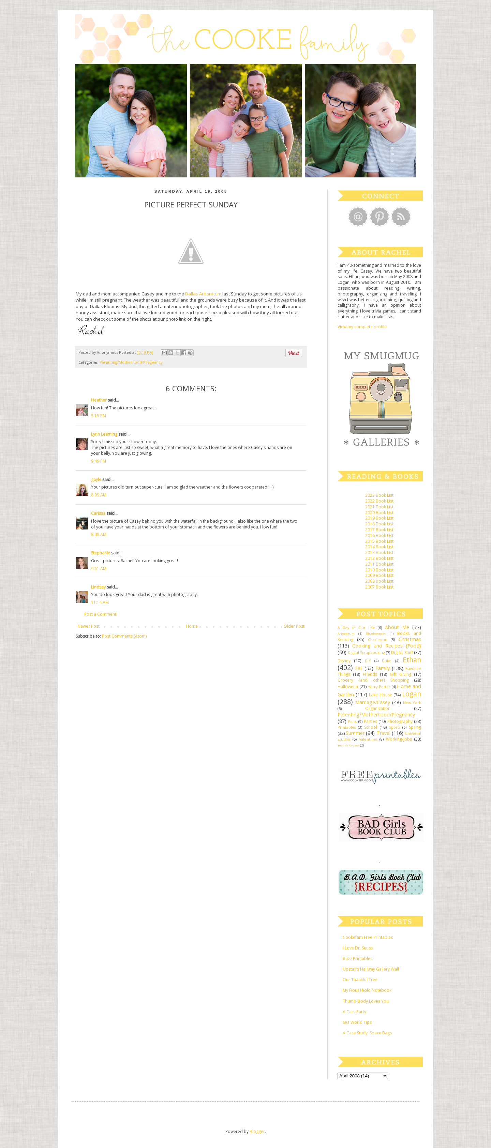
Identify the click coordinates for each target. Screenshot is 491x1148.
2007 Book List (379, 587)
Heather (99, 400)
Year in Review (348, 745)
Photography (400, 721)
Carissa (98, 513)
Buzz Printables (357, 958)
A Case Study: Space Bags (367, 1033)
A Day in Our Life (356, 627)
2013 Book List (379, 552)
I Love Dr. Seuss (358, 948)
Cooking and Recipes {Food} (386, 645)
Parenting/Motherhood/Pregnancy (131, 362)
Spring (415, 727)
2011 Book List (379, 564)
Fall (358, 668)
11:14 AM (100, 602)
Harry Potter (379, 686)
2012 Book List (379, 558)
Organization (377, 708)
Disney (344, 661)
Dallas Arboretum (203, 294)
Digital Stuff (402, 652)
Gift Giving (400, 674)
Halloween (348, 686)
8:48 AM (98, 534)
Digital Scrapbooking (366, 652)
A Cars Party (354, 1012)
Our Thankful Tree (360, 980)
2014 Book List (379, 547)
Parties (370, 721)
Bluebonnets (376, 633)
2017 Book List (379, 530)
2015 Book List (379, 541)
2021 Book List (379, 507)
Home (192, 626)
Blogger (257, 1131)
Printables (347, 727)
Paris (352, 721)
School (370, 727)
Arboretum (346, 633)
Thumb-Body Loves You (366, 1001)
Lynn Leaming (104, 434)
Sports (394, 727)
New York (412, 702)
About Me (397, 627)
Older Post (294, 626)
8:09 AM (98, 495)
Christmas (410, 639)
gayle (96, 479)
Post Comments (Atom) (124, 636)
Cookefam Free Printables (368, 937)
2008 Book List (379, 581)
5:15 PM (98, 416)
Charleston (377, 639)
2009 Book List (379, 575)
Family (382, 668)
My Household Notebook (367, 990)
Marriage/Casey (372, 702)
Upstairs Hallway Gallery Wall (371, 969)
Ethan (412, 659)
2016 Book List (379, 535)
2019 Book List (379, 518)
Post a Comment (100, 614)
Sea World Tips (357, 1022)
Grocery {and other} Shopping (373, 680)
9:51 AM (98, 568)
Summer (355, 733)
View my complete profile (362, 327)
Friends (370, 674)
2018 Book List (379, 524)
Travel (383, 733)
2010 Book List (379, 570)
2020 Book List (379, 512)
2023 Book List (379, 495)
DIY (368, 660)
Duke (386, 660)
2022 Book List (379, 501)
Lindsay (98, 587)
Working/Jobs (399, 739)
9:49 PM (98, 461)
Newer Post (88, 626)
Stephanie (100, 553)
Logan (411, 693)
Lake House (380, 695)
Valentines (368, 739)
